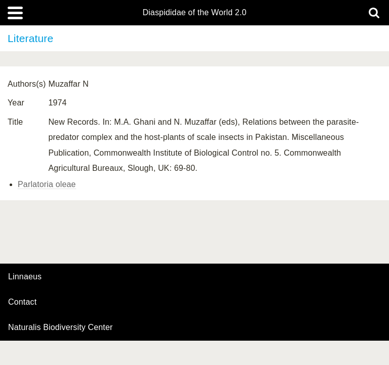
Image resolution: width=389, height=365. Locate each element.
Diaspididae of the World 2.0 (194, 13)
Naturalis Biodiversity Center (60, 327)
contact (22, 302)
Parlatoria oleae (47, 184)
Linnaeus (25, 277)
